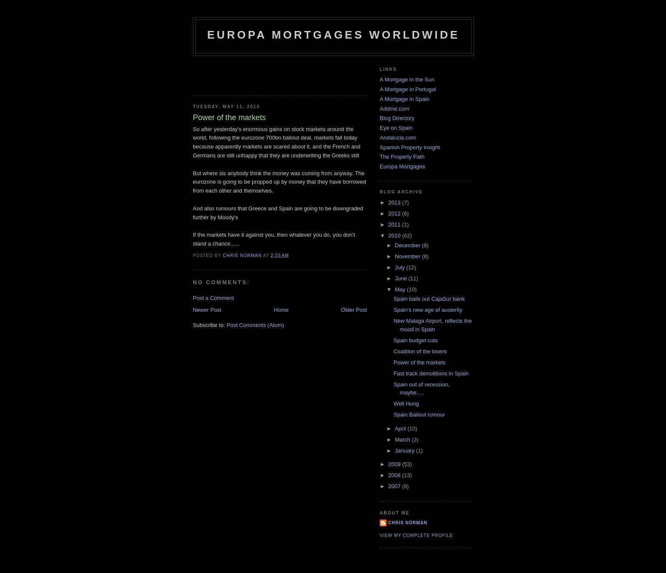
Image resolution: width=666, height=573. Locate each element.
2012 (395, 213)
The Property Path (402, 157)
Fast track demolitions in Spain (430, 373)
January (405, 450)
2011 (395, 224)
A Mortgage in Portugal (408, 89)
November (408, 256)
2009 (395, 464)
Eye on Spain (396, 128)
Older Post (354, 310)
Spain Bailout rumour (419, 414)
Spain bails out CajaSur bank (429, 299)
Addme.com (394, 109)
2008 (395, 475)
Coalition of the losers (419, 351)
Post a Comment (213, 298)
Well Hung (406, 403)
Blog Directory (397, 118)
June (402, 278)
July (400, 267)
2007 (395, 486)
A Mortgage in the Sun (407, 79)
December (408, 245)
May (401, 289)
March (403, 439)
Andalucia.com (398, 137)
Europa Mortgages (402, 166)
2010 (395, 235)
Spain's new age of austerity (427, 310)
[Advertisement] (242, 73)
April (401, 428)
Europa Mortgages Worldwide (333, 34)
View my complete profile (416, 535)
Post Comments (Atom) (255, 325)
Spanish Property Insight (410, 147)
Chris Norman (407, 522)
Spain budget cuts (415, 340)
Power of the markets (419, 362)
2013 (395, 202)
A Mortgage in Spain (404, 99)
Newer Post (207, 310)
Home (281, 310)
